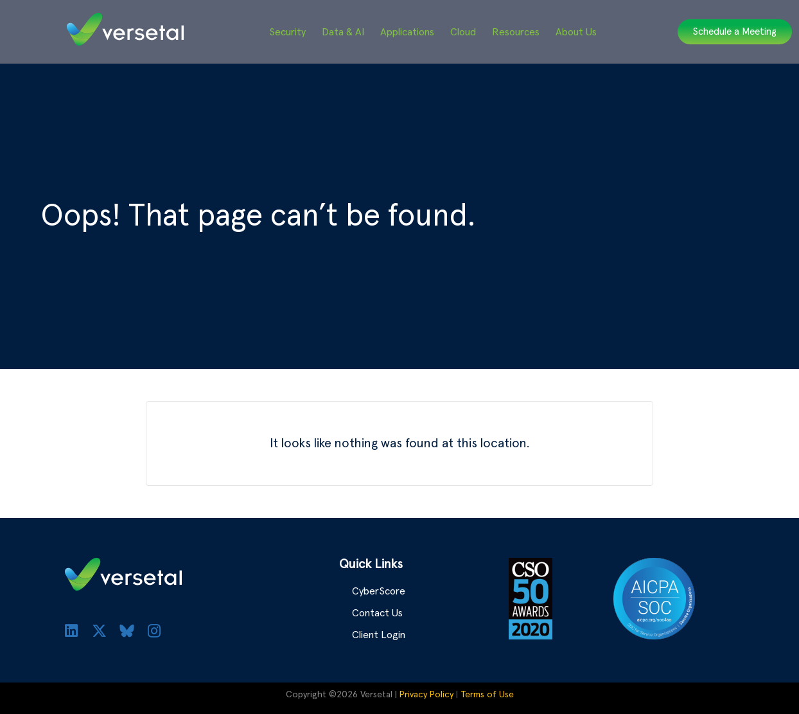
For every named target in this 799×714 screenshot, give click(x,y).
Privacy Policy (426, 694)
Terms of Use (487, 694)
